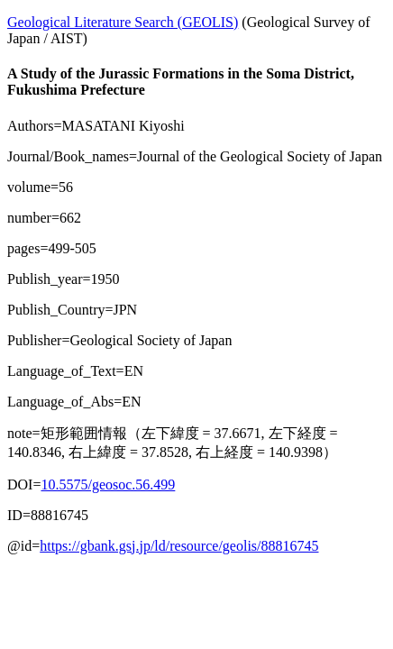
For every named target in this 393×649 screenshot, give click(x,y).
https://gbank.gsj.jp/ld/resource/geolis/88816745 (179, 545)
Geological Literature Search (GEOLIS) (122, 22)
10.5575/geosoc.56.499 (108, 484)
